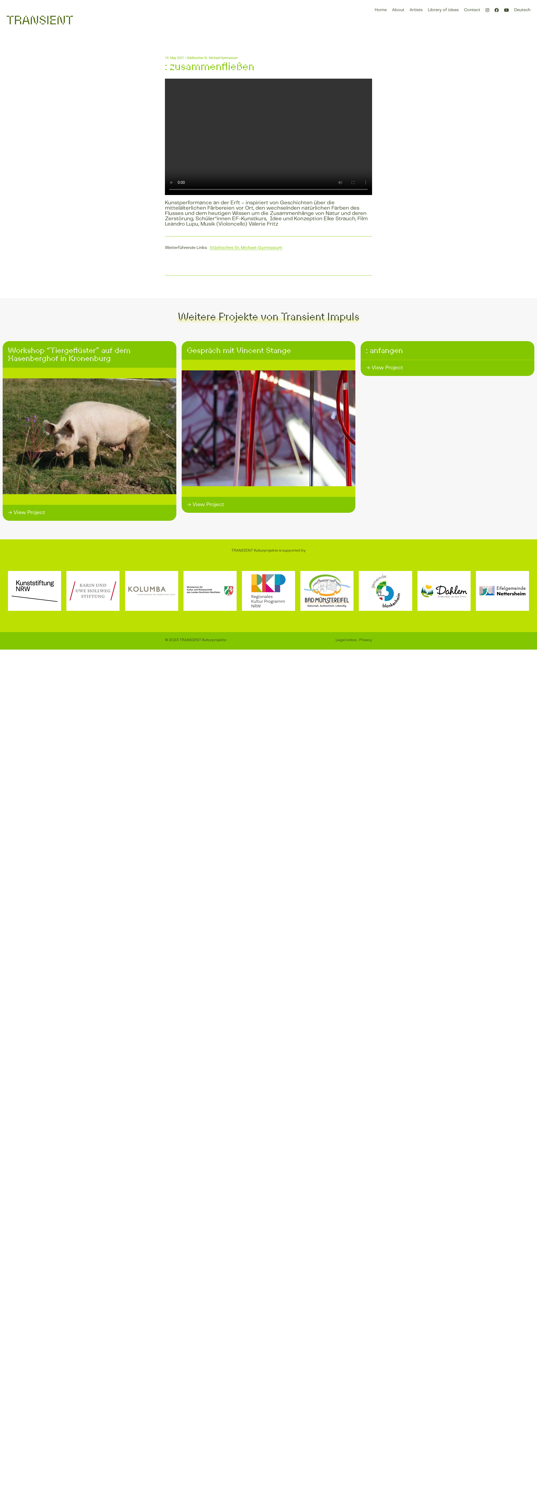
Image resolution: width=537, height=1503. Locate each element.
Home (381, 10)
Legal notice (346, 640)
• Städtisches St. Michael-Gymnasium (211, 58)
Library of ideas (443, 10)
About (398, 10)
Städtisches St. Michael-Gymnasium (246, 248)
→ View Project (26, 512)
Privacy (365, 640)
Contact (472, 10)
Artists (416, 10)
